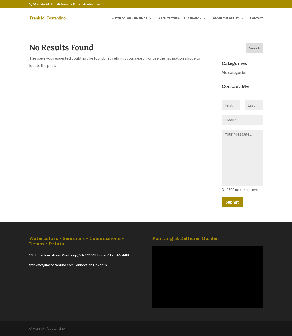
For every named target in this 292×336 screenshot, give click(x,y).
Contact (256, 18)
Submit (232, 201)
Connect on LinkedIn (90, 265)
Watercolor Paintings (129, 18)
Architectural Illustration (180, 18)
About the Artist (226, 18)
